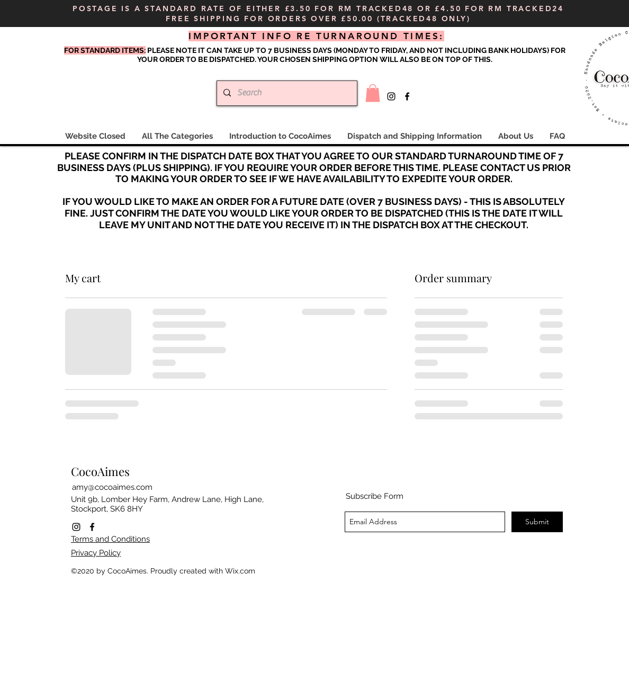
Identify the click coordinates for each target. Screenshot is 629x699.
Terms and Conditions (110, 539)
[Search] (286, 93)
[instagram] (391, 96)
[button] (372, 93)
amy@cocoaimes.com (112, 487)
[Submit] (537, 522)
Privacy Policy (96, 553)
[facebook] (407, 96)
